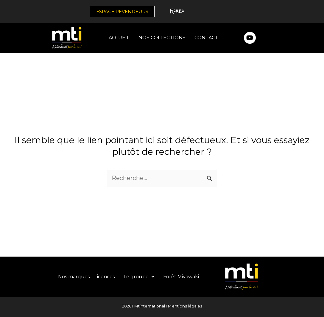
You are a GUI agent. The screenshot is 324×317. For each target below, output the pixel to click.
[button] (139, 277)
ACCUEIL (119, 37)
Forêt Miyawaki (181, 276)
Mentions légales (185, 306)
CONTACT (206, 37)
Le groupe (139, 276)
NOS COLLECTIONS (162, 37)
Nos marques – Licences (86, 276)
